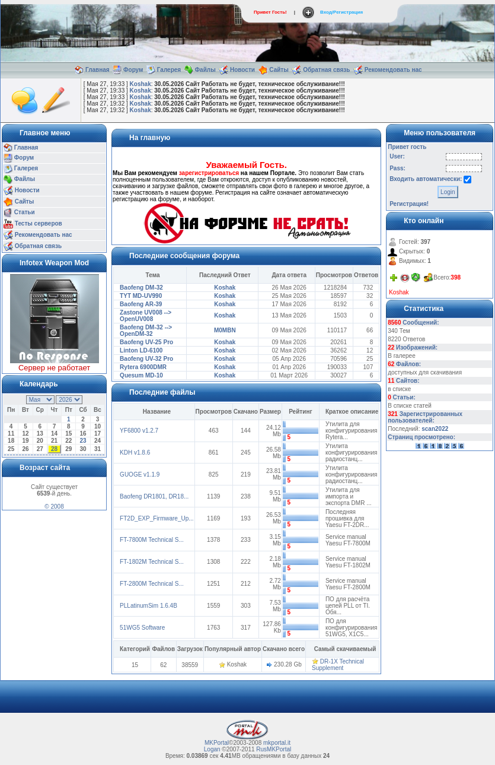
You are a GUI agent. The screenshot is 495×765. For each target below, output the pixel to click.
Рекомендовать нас (393, 69)
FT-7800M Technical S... (152, 540)
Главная (97, 69)
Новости (242, 69)
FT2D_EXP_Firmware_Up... (156, 518)
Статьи (24, 212)
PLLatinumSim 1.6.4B (148, 605)
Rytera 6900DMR (143, 367)
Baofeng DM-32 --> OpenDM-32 (146, 330)
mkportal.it (276, 742)
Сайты (279, 69)
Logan (212, 749)
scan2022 (434, 429)
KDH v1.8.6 (135, 452)
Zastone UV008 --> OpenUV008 (145, 315)
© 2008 (53, 506)
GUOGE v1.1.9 (139, 474)
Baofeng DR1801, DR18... (154, 496)
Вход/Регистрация (341, 12)
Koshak (140, 84)
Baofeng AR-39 (141, 304)
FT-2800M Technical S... (152, 583)
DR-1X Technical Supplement (338, 664)
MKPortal (217, 742)
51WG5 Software (142, 627)
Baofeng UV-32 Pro (146, 358)
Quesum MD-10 (141, 375)
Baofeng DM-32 (141, 287)
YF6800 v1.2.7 (139, 430)
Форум (133, 69)
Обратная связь (326, 69)
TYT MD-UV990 (141, 296)
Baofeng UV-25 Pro (146, 342)
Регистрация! (409, 204)
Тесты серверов (38, 223)
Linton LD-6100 (141, 350)
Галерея (169, 69)
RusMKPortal (273, 749)
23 (83, 440)
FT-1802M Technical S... (152, 561)
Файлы (205, 69)
